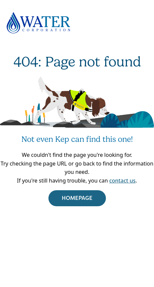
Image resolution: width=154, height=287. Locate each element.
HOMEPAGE (77, 198)
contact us (122, 180)
